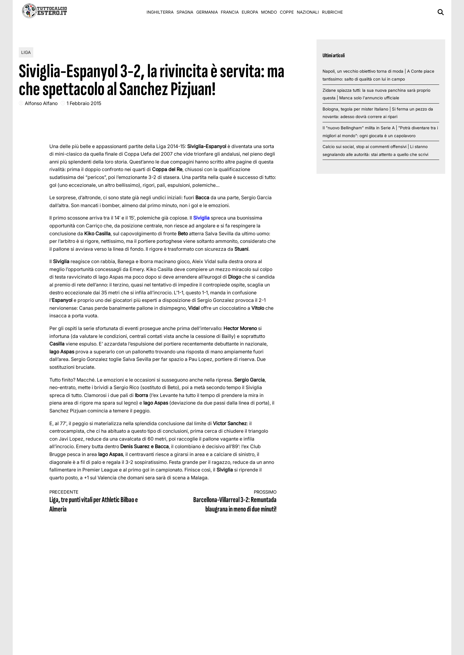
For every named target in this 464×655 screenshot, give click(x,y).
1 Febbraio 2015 (84, 103)
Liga (26, 52)
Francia (230, 12)
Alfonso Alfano (41, 103)
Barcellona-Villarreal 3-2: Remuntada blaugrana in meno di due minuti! (225, 501)
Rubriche (332, 12)
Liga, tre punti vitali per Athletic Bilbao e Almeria (100, 501)
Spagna (185, 12)
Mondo (269, 12)
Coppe (287, 12)
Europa (250, 12)
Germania (207, 12)
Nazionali (308, 12)
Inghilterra (160, 12)
